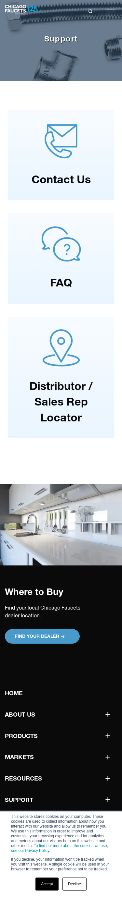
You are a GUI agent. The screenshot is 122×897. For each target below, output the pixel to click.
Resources (23, 778)
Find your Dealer (39, 636)
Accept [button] (47, 884)
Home (14, 693)
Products (21, 736)
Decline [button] (74, 884)
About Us (20, 714)
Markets (19, 757)
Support (19, 800)
